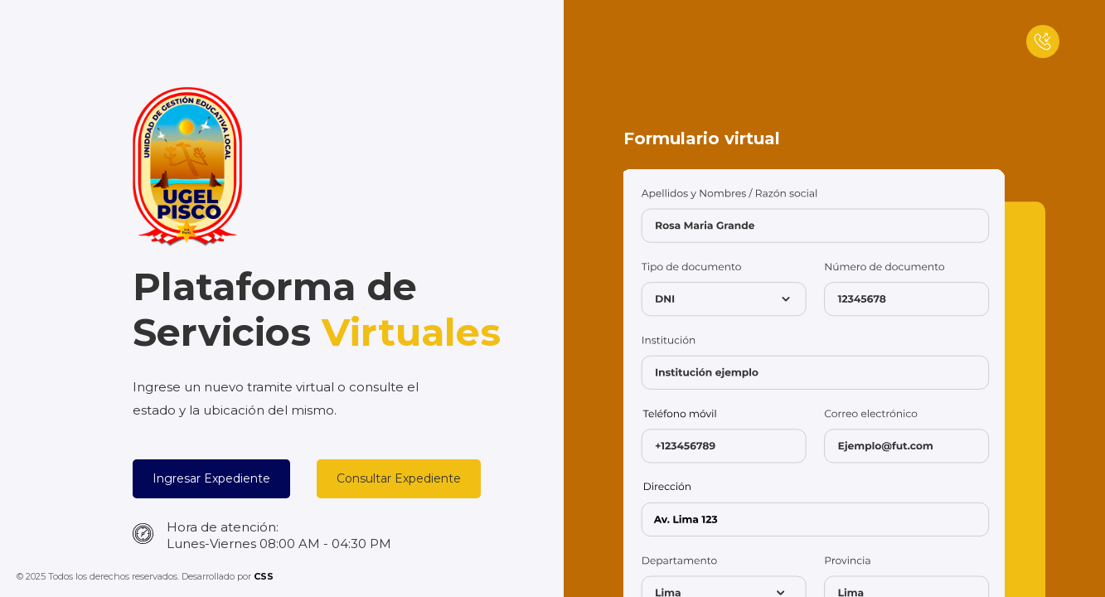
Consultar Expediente (399, 478)
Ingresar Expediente (211, 478)
